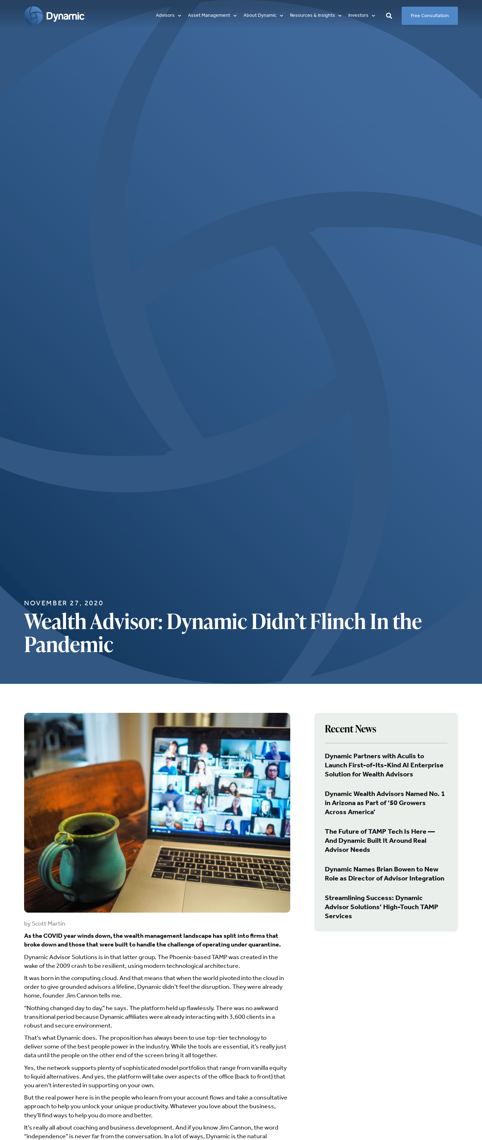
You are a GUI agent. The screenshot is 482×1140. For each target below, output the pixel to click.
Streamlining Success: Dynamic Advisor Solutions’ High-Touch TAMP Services (381, 907)
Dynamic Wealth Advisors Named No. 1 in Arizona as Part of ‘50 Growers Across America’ (385, 803)
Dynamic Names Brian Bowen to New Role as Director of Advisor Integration (384, 874)
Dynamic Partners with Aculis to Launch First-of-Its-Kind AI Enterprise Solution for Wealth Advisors (384, 765)
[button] (169, 15)
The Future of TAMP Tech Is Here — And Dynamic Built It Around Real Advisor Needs (380, 841)
